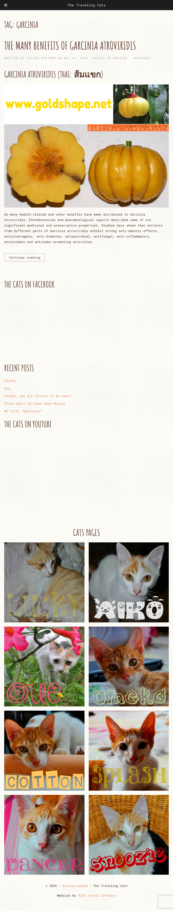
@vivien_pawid (75, 886)
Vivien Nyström (41, 58)
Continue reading (24, 257)
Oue (7, 388)
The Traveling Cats (87, 5)
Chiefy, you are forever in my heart (37, 396)
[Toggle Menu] (5, 5)
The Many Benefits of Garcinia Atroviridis (70, 45)
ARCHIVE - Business (131, 58)
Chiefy (10, 381)
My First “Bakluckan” (23, 411)
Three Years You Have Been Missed (34, 403)
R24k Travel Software (97, 895)
